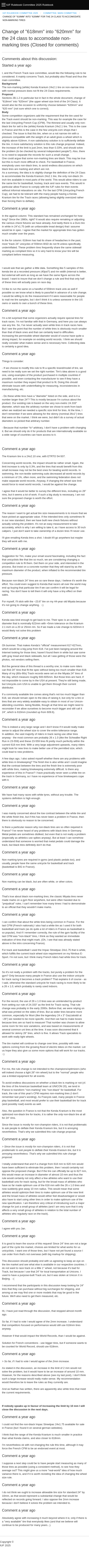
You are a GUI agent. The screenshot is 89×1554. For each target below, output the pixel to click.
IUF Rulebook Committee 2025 (20, 13)
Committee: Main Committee (60, 13)
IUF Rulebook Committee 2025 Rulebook (29, 4)
